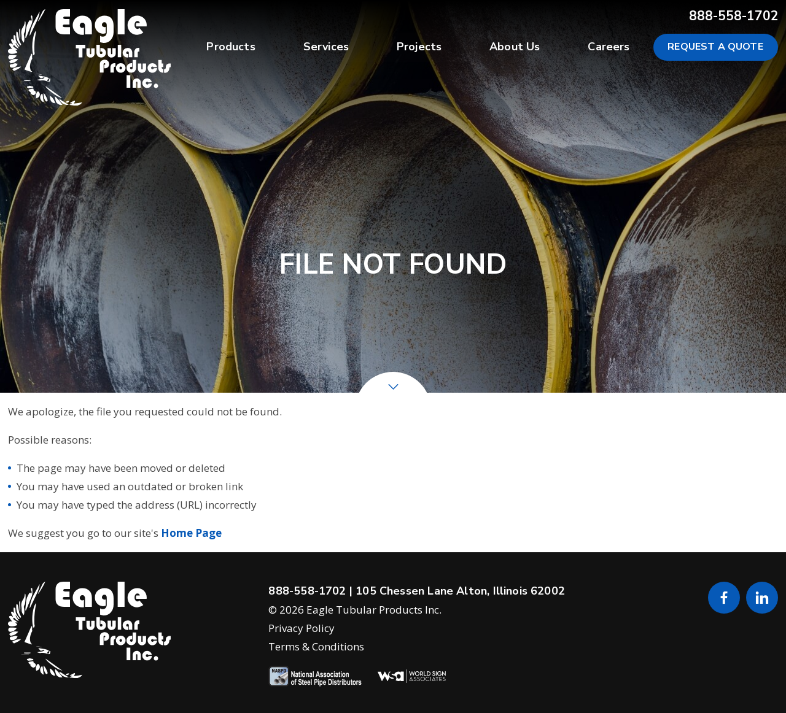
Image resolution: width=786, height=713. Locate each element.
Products (230, 46)
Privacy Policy (301, 628)
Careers (608, 46)
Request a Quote (715, 46)
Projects (419, 46)
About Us (514, 46)
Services (326, 46)
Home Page (191, 533)
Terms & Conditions (316, 646)
